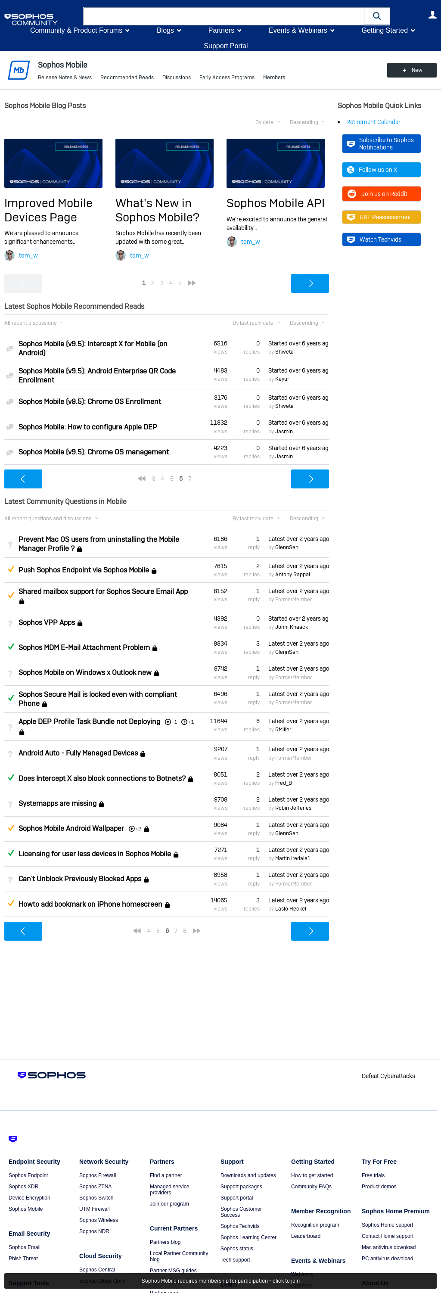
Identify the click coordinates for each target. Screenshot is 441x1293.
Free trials (373, 1175)
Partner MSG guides (173, 1271)
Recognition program (315, 1225)
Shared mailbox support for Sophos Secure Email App (103, 591)
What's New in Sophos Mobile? (157, 210)
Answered (10, 646)
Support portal (236, 1198)
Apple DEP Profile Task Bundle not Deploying (89, 721)
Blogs (165, 30)
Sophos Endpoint (28, 1175)
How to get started (312, 1175)
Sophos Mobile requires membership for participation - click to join (221, 1280)
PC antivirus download (387, 1259)
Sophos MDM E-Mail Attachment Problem (84, 647)
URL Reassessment (379, 217)
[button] (377, 16)
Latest (298, 539)
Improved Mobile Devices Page (48, 210)
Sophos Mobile (26, 1209)
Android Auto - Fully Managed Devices (78, 753)
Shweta (284, 351)
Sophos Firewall (97, 1175)
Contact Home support (387, 1236)
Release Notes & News (65, 77)
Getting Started (384, 30)
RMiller (283, 729)
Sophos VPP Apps (47, 622)
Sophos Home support (387, 1225)
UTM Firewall (94, 1209)
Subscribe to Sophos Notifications (380, 143)
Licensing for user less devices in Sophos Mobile (95, 853)
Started (298, 343)
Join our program (169, 1204)
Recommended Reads (127, 77)
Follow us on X (372, 170)
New (417, 70)
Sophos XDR (23, 1187)
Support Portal (226, 46)
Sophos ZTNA (95, 1187)
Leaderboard (305, 1236)
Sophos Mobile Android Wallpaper (71, 828)
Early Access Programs (227, 77)
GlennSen (286, 547)
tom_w (28, 255)
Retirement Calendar (373, 122)
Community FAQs (311, 1187)
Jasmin (284, 431)
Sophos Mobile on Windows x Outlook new (85, 673)
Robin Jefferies (293, 808)
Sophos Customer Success (241, 1212)
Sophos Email (24, 1247)
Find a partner (166, 1175)
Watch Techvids (374, 239)
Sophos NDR (94, 1231)
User (432, 14)
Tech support (235, 1260)
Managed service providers (169, 1190)
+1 (191, 722)
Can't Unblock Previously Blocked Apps (80, 879)
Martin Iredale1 (293, 858)
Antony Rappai (292, 574)
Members (274, 77)
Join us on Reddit (377, 194)
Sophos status (236, 1249)
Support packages (241, 1187)
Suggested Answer (10, 569)
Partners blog (165, 1242)
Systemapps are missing (57, 803)
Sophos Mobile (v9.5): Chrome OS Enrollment (90, 401)
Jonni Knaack (291, 627)
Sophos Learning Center (248, 1237)
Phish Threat (23, 1259)
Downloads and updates (248, 1175)
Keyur (282, 379)
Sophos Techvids (240, 1226)
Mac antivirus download (389, 1247)
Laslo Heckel (290, 908)
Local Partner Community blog (179, 1256)
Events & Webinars (298, 30)
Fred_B (283, 783)
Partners (221, 30)
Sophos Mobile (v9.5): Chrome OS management (94, 452)
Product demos (379, 1187)
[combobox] (224, 16)
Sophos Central (97, 1270)
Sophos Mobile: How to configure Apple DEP (88, 427)
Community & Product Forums (76, 30)
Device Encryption (29, 1198)
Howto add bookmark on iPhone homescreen (90, 904)
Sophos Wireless (98, 1220)
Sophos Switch (96, 1198)
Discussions (176, 77)
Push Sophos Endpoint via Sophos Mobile (84, 570)
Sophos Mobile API (276, 203)
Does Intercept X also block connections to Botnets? (102, 778)
